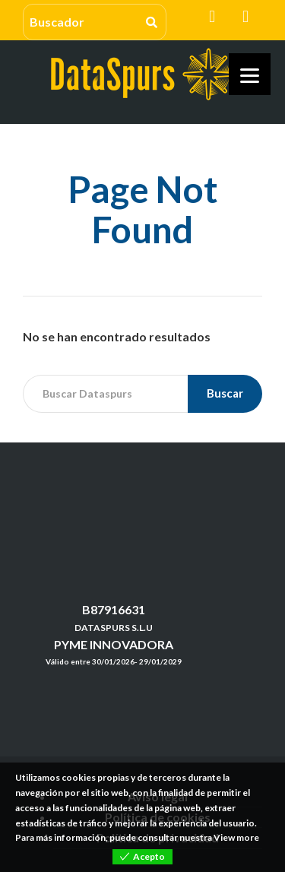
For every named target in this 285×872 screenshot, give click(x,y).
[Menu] (250, 74)
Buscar (225, 393)
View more (236, 837)
